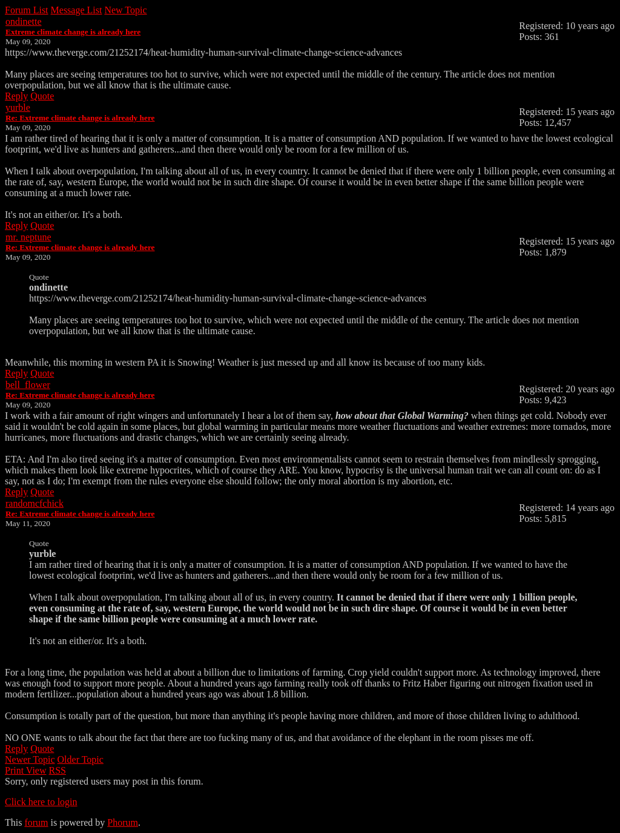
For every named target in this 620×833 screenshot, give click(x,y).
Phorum (122, 822)
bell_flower (27, 385)
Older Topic (81, 759)
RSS (57, 770)
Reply (16, 96)
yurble (17, 107)
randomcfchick (34, 503)
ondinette (23, 21)
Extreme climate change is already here (72, 31)
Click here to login (41, 802)
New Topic (125, 10)
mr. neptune (28, 237)
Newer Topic (30, 759)
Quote (42, 96)
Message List (76, 10)
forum (36, 822)
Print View (26, 770)
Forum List (26, 10)
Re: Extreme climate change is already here (80, 117)
